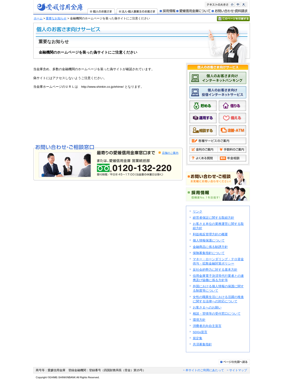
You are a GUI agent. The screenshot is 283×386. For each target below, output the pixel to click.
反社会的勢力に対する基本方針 (215, 269)
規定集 (197, 338)
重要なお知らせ (56, 18)
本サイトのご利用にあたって (204, 370)
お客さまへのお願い (207, 307)
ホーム (38, 18)
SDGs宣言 (200, 332)
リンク (197, 211)
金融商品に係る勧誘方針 (210, 247)
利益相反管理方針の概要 (210, 234)
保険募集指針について (209, 253)
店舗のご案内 (170, 152)
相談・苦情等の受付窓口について (217, 313)
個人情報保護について (209, 240)
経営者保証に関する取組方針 (213, 217)
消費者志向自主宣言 (207, 326)
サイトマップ (238, 370)
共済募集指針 (202, 344)
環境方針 (199, 320)
